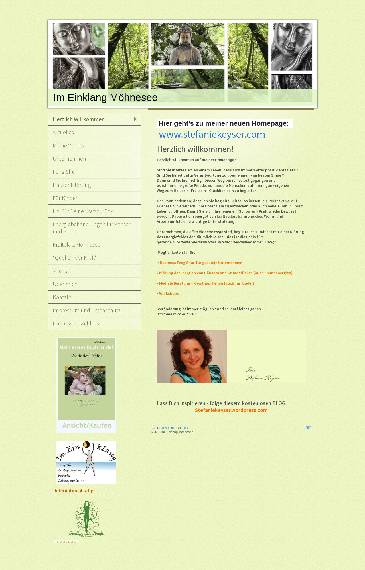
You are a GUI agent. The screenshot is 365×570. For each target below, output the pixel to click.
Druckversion (163, 427)
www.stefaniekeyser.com (212, 134)
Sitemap (183, 427)
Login (307, 427)
